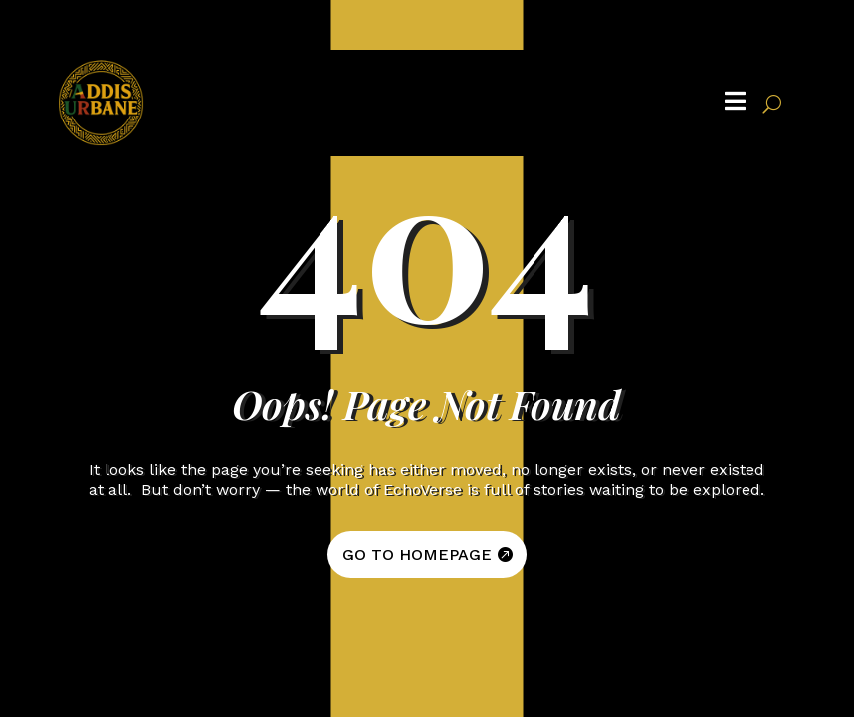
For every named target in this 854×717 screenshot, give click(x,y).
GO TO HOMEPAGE (417, 554)
